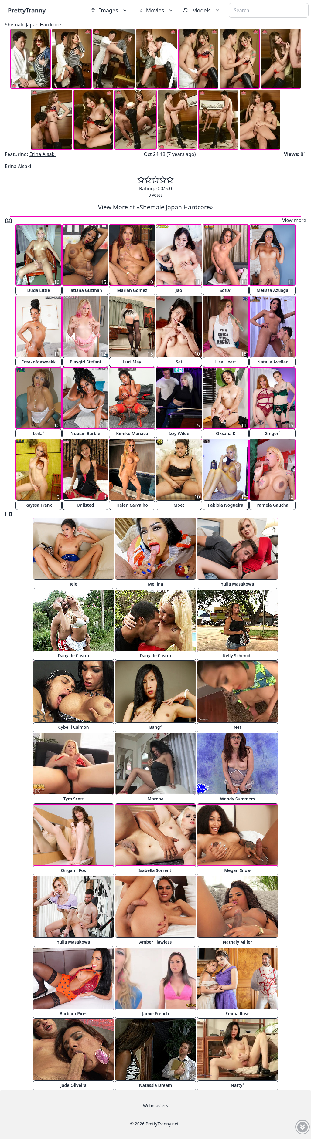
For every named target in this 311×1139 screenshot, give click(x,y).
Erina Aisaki (42, 154)
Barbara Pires (73, 1013)
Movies (156, 10)
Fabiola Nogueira (225, 505)
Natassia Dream (155, 1085)
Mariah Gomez (132, 290)
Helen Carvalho (132, 505)
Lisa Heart (225, 362)
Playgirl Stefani (85, 362)
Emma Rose (237, 1013)
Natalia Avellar (272, 362)
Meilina (155, 584)
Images (109, 10)
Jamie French (155, 1013)
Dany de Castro (73, 655)
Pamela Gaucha (272, 505)
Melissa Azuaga (272, 290)
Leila (38, 433)
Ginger (272, 433)
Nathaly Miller (237, 942)
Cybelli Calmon (73, 727)
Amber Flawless (155, 942)
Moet (178, 505)
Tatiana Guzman (85, 290)
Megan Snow (237, 870)
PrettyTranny (27, 10)
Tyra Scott (73, 799)
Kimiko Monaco (132, 433)
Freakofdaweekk (38, 362)
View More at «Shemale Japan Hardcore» (155, 207)
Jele (73, 584)
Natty (237, 1085)
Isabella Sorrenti (155, 870)
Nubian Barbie (85, 433)
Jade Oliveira (73, 1085)
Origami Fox (73, 870)
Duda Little (38, 290)
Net (237, 727)
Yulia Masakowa (237, 584)
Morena (156, 799)
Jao (179, 290)
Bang (155, 727)
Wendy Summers (237, 799)
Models (201, 10)
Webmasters (155, 1105)
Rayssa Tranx (38, 505)
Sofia (226, 290)
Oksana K (225, 433)
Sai (179, 362)
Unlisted (85, 505)
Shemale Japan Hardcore (33, 24)
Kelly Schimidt (237, 655)
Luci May (132, 362)
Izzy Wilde (179, 433)
